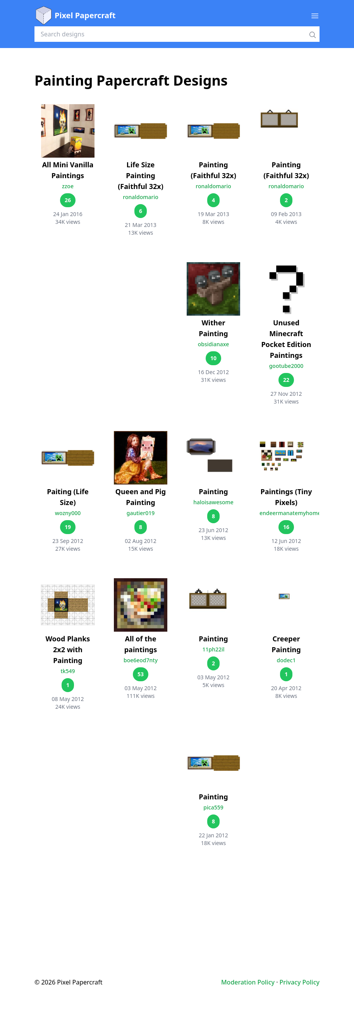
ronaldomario (140, 197)
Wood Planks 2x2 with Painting (68, 649)
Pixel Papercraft (74, 15)
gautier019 (141, 513)
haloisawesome (213, 502)
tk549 (67, 671)
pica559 (213, 807)
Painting (213, 491)
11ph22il (213, 649)
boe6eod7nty (141, 660)
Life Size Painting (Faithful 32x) (140, 175)
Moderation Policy (248, 982)
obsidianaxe (213, 344)
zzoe (68, 186)
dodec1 (286, 660)
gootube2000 (286, 365)
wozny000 (68, 513)
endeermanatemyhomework (296, 513)
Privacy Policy (300, 982)
